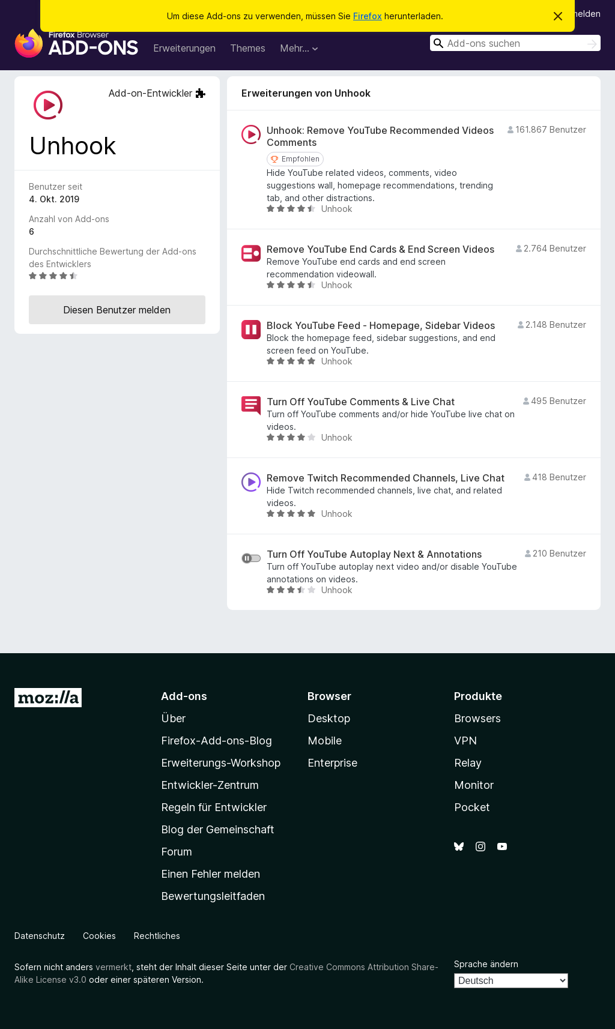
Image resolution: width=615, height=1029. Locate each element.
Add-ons (184, 696)
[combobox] (515, 43)
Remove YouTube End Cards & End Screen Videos (380, 249)
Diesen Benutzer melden (117, 310)
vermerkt (113, 967)
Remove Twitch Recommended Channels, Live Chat (385, 478)
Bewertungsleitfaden (213, 896)
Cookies (99, 936)
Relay (468, 762)
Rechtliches (157, 936)
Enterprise (332, 762)
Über (173, 718)
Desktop (329, 718)
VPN (465, 740)
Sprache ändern (486, 964)
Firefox (367, 16)
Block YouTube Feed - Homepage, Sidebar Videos (381, 325)
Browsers (477, 718)
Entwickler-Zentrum (210, 785)
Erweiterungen (184, 48)
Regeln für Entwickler (214, 807)
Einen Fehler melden (210, 874)
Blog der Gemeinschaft (217, 829)
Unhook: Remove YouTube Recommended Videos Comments (380, 136)
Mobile (325, 740)
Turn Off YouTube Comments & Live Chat (361, 402)
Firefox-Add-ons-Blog (216, 740)
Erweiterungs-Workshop (220, 762)
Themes (247, 48)
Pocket (472, 807)
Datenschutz (39, 936)
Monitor (474, 785)
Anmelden (581, 13)
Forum (176, 851)
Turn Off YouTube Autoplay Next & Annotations (374, 554)
